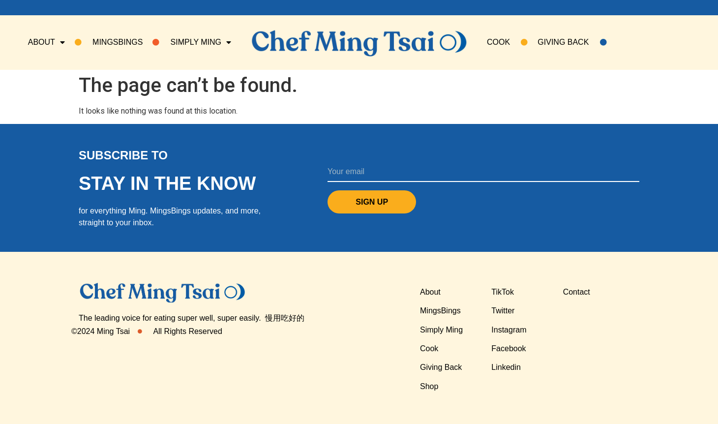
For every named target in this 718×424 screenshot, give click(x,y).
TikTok (502, 292)
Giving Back (572, 42)
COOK (507, 42)
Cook (429, 348)
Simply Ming (441, 330)
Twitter (502, 310)
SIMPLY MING (191, 42)
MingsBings (440, 310)
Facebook (508, 348)
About (46, 42)
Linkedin (506, 367)
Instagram (508, 330)
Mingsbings (109, 42)
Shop (429, 386)
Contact (576, 292)
